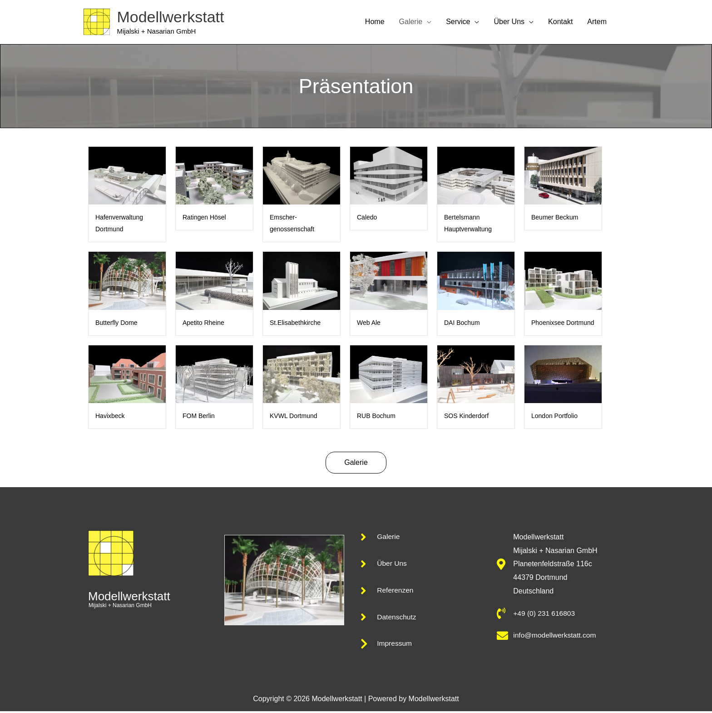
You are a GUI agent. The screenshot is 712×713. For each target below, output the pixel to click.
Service (458, 21)
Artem (597, 21)
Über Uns (509, 21)
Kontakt (560, 21)
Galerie (411, 21)
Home (375, 21)
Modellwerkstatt (172, 16)
